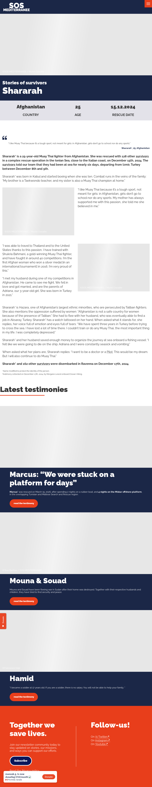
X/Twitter (101, 736)
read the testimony (24, 503)
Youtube (100, 744)
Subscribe (20, 760)
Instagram (101, 740)
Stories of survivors (24, 82)
